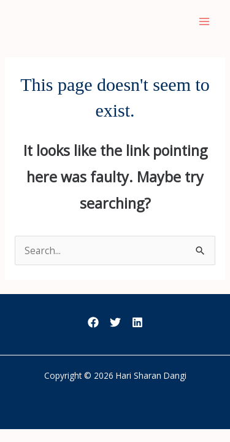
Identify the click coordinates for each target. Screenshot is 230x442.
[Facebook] (93, 322)
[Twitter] (115, 322)
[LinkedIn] (137, 322)
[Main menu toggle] (204, 21)
